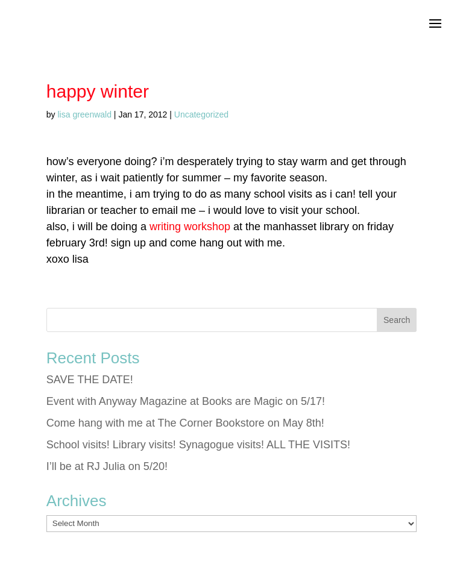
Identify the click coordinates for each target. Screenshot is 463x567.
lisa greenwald (84, 114)
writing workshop (190, 227)
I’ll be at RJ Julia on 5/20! (107, 466)
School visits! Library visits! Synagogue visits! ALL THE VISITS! (198, 445)
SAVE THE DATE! (89, 380)
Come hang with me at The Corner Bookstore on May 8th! (185, 423)
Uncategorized (201, 114)
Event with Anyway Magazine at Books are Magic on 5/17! (185, 401)
